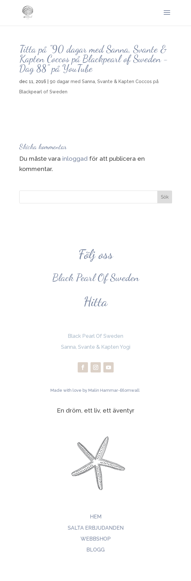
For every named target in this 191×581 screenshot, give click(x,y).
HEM (95, 517)
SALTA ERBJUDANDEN (96, 528)
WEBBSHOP (96, 539)
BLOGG (95, 550)
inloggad (75, 158)
